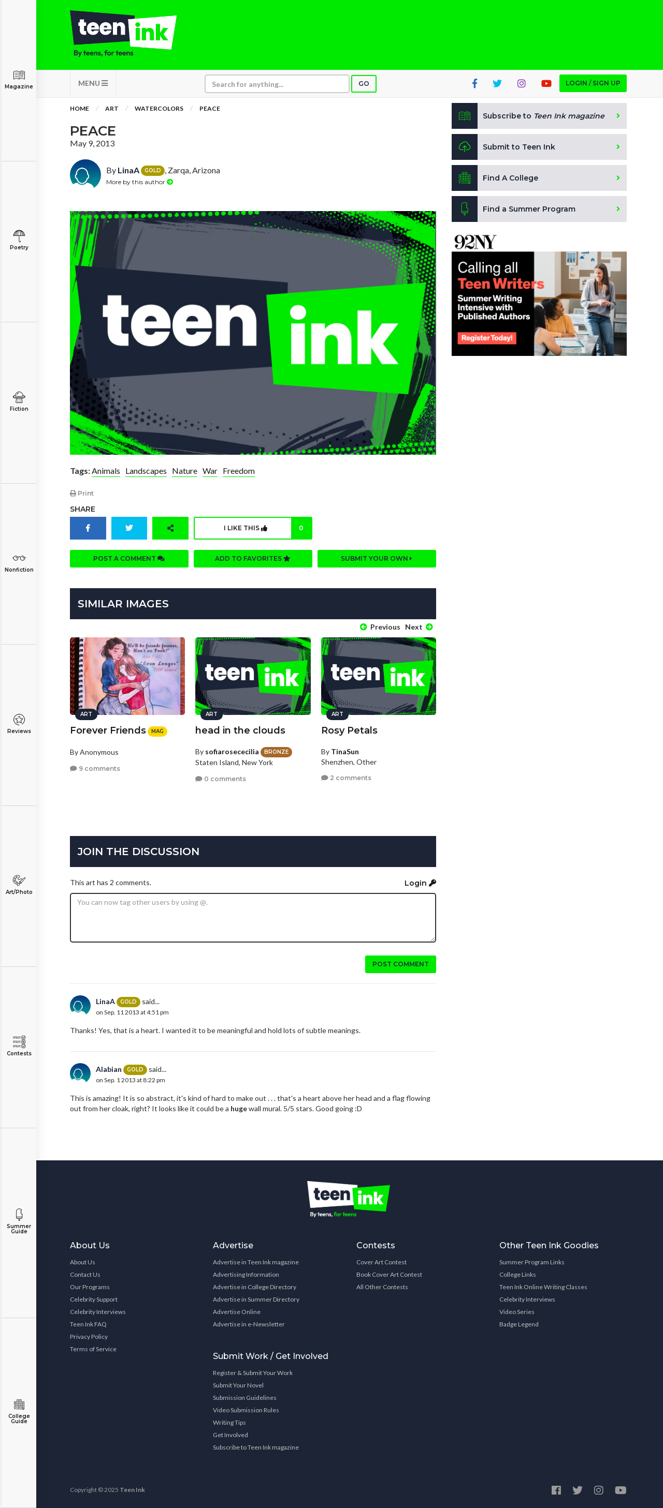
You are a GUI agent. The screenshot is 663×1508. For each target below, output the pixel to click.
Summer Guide (19, 1221)
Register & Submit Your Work (253, 1373)
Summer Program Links (532, 1262)
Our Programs (90, 1287)
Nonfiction (19, 562)
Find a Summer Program (513, 209)
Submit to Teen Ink (503, 147)
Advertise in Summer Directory (256, 1299)
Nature (184, 470)
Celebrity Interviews (98, 1312)
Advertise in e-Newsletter (249, 1324)
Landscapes (146, 470)
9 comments (95, 768)
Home (79, 108)
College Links (517, 1274)
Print (82, 493)
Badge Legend (519, 1324)
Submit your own (376, 558)
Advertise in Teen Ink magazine (256, 1262)
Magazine (19, 79)
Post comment (400, 964)
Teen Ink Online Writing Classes (543, 1287)
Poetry (19, 240)
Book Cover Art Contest (389, 1274)
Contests (19, 1046)
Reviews (19, 724)
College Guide (19, 1411)
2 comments (346, 778)
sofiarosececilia (232, 751)
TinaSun (345, 751)
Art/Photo (19, 884)
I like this (267, 528)
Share (82, 509)
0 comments (220, 779)
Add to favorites (253, 558)
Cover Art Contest (381, 1262)
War (210, 470)
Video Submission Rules (246, 1410)
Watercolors (159, 108)
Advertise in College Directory (254, 1287)
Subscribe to (528, 116)
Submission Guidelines (245, 1397)
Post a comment (129, 558)
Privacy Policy (89, 1336)
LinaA (128, 170)
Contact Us (85, 1274)
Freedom (239, 470)
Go (363, 83)
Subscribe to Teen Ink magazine (256, 1447)
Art (112, 108)
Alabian (109, 1069)
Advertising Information (246, 1274)
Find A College (495, 178)
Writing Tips (229, 1422)
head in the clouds (240, 730)
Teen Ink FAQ (88, 1324)
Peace (209, 108)
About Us (82, 1262)
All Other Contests (382, 1287)
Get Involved (230, 1435)
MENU (93, 83)
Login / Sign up (593, 83)
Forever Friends (108, 730)
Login (420, 883)
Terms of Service (93, 1349)
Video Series (517, 1312)
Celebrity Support (94, 1299)
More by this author (139, 182)
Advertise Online (237, 1312)
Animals (106, 470)
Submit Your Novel (238, 1385)
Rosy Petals (349, 730)
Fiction (19, 401)
